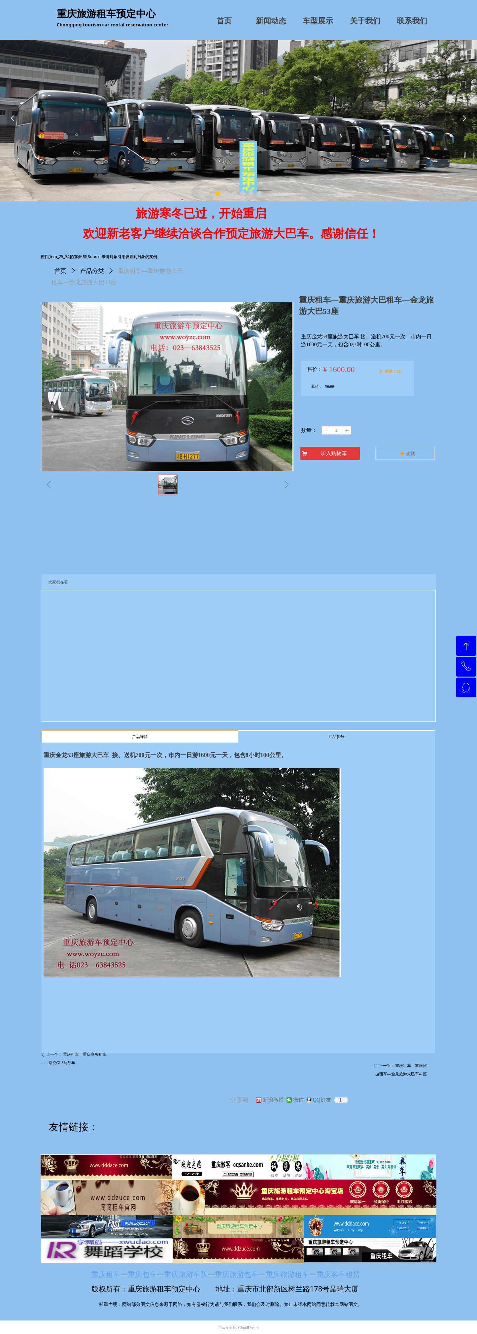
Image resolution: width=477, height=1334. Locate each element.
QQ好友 (322, 1100)
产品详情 (140, 736)
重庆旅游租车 (287, 1274)
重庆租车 (105, 1274)
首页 (60, 271)
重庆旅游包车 (236, 1274)
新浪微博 (273, 1100)
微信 (298, 1100)
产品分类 (92, 271)
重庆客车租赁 (341, 1274)
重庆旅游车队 (186, 1274)
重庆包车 (142, 1274)
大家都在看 (58, 582)
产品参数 (336, 736)
